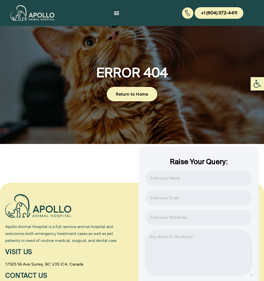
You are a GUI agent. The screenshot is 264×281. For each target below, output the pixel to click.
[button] (116, 13)
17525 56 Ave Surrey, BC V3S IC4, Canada (44, 263)
